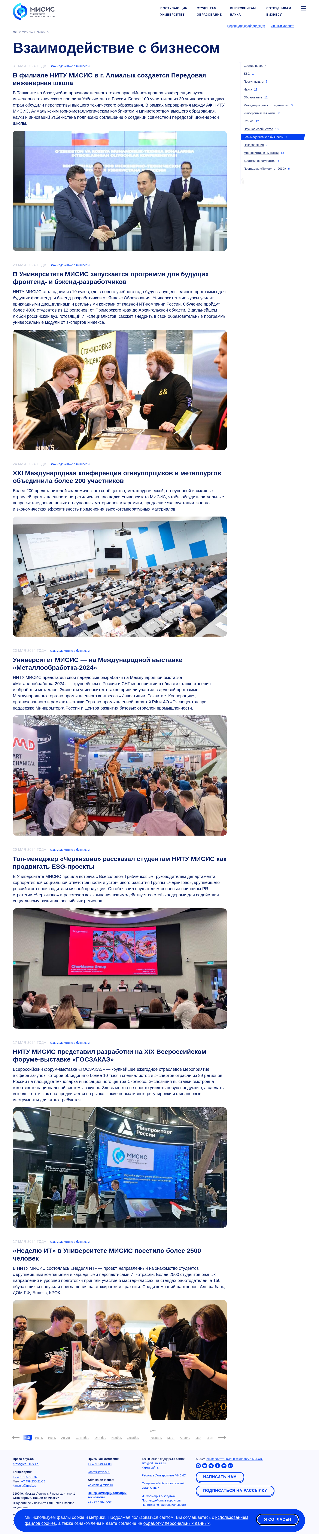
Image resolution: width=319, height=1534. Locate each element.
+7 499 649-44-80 (100, 1464)
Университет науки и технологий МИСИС (234, 1459)
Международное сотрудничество (266, 105)
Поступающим (254, 81)
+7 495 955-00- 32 (25, 1477)
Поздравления (254, 145)
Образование (253, 97)
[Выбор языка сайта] (303, 26)
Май (198, 1437)
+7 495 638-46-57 (100, 1502)
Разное (248, 121)
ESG (247, 73)
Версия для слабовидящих (246, 26)
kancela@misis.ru (25, 1485)
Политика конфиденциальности (164, 1504)
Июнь (39, 1437)
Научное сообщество (258, 129)
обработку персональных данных (176, 1523)
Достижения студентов (259, 160)
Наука (248, 89)
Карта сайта (150, 1467)
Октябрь (100, 1437)
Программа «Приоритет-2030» (265, 168)
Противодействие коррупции (162, 1500)
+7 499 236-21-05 (33, 1481)
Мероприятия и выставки (261, 152)
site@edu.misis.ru (153, 1463)
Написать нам (220, 1477)
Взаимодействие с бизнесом (69, 66)
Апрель (185, 1437)
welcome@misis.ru (100, 1485)
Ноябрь (117, 1437)
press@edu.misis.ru (26, 1464)
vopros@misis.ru (99, 1472)
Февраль (156, 1437)
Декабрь (133, 1437)
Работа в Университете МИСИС (164, 1475)
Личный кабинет (282, 26)
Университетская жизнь (260, 113)
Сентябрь (82, 1437)
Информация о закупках (159, 1496)
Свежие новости (255, 65)
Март (170, 1437)
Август (65, 1437)
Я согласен (277, 1520)
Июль (52, 1437)
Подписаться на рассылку (235, 1490)
